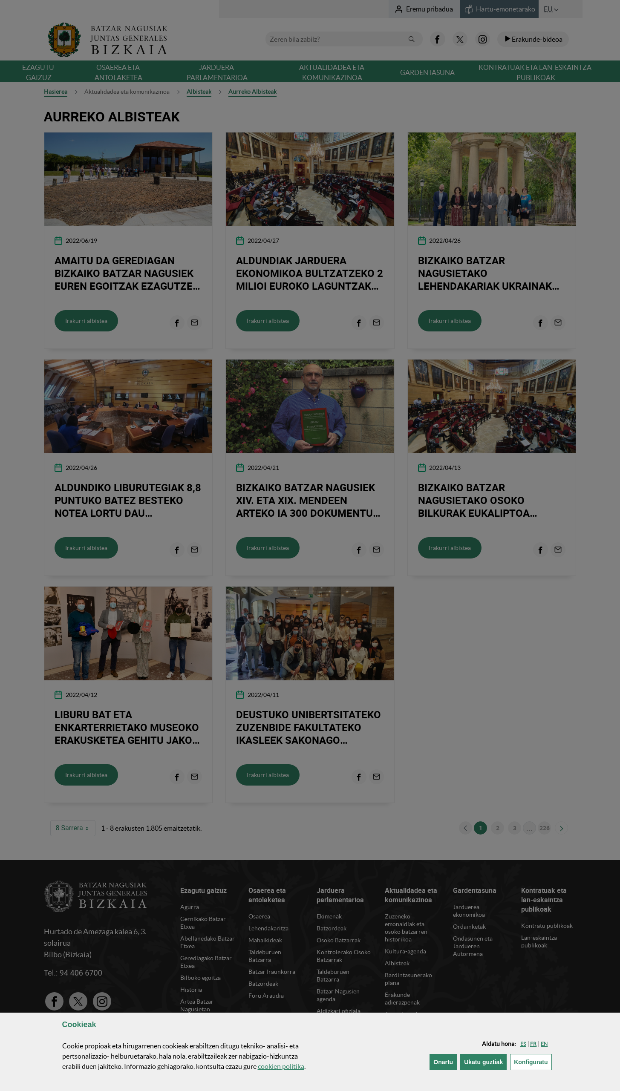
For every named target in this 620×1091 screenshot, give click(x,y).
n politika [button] (281, 1066)
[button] (523, 1044)
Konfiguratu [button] (532, 1061)
